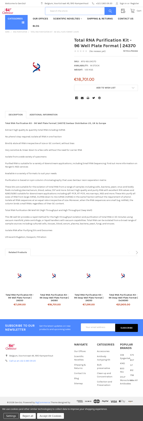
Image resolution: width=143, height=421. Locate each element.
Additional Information (44, 124)
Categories (15, 28)
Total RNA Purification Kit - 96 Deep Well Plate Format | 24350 (88, 308)
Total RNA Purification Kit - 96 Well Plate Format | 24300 (20, 308)
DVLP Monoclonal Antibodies (126, 390)
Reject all (28, 416)
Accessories (103, 360)
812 (131, 379)
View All (134, 390)
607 (132, 369)
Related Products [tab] (18, 262)
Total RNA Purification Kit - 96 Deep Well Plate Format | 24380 (54, 308)
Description (16, 124)
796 (132, 385)
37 (131, 374)
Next (136, 262)
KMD (122, 373)
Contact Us (125, 28)
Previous (129, 262)
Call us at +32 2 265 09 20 (22, 370)
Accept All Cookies (50, 416)
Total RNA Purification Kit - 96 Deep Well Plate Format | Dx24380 (123, 308)
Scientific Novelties (67, 28)
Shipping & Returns (100, 28)
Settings (11, 416)
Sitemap (78, 393)
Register (134, 3)
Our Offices (40, 28)
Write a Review (130, 61)
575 (132, 364)
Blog (36, 36)
